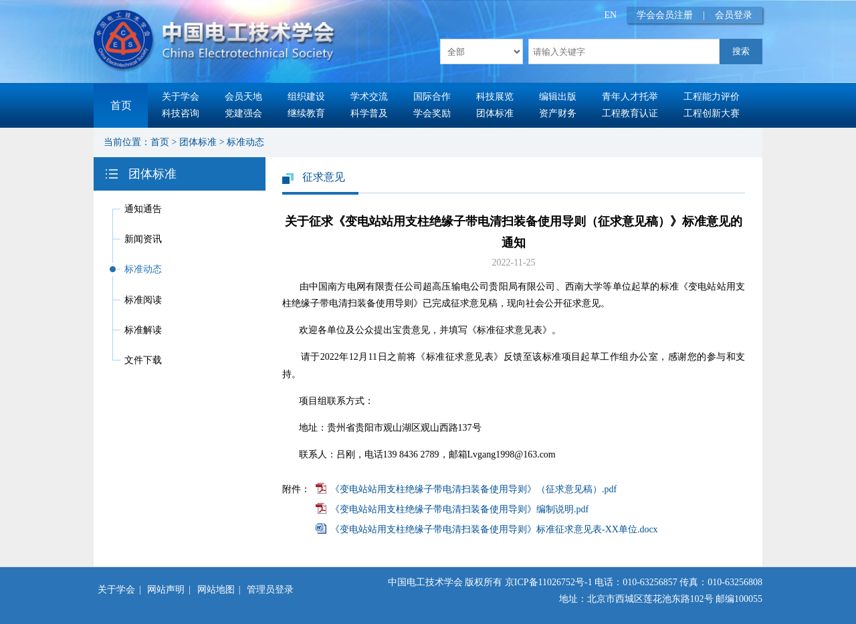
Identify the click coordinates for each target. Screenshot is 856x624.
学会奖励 (432, 113)
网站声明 (166, 590)
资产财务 (557, 113)
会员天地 (243, 97)
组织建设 (306, 97)
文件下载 (143, 360)
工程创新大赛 (711, 113)
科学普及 (369, 113)
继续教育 (306, 113)
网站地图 (216, 590)
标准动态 (245, 142)
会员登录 (733, 15)
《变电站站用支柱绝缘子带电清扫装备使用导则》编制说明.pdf (459, 509)
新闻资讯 (143, 239)
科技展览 (495, 97)
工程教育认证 (630, 113)
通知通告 (143, 209)
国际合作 (432, 97)
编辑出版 (557, 97)
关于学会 (180, 97)
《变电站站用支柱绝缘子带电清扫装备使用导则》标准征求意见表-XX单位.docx (494, 529)
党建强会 (243, 113)
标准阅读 (143, 300)
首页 (121, 105)
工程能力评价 (711, 97)
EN (611, 15)
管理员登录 (270, 590)
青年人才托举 (630, 97)
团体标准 (495, 113)
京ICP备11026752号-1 (549, 582)
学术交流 (369, 97)
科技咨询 (180, 113)
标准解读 (143, 330)
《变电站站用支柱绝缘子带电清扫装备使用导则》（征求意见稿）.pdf (473, 489)
